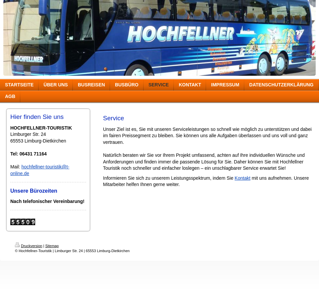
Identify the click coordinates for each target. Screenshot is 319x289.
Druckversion (28, 246)
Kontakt (242, 178)
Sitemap (51, 246)
